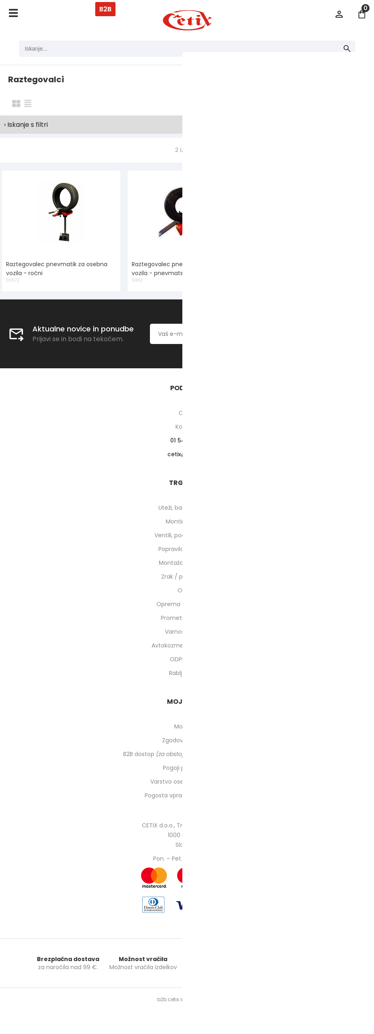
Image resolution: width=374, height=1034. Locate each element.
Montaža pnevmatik (187, 563)
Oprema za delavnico (187, 604)
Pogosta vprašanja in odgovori (187, 795)
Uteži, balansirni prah (187, 508)
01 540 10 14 (187, 440)
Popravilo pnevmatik (187, 549)
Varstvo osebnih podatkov (187, 782)
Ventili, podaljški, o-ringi (187, 535)
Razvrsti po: (276, 104)
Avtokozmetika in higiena (187, 645)
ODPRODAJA (187, 659)
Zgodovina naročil (187, 740)
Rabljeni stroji (187, 673)
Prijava (339, 14)
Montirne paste (187, 521)
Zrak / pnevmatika (187, 577)
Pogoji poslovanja (187, 768)
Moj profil (187, 726)
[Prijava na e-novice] (295, 334)
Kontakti (187, 427)
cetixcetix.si (187, 454)
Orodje (187, 590)
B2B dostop (187, 754)
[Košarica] (362, 14)
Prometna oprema (187, 618)
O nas (187, 413)
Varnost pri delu (187, 632)
